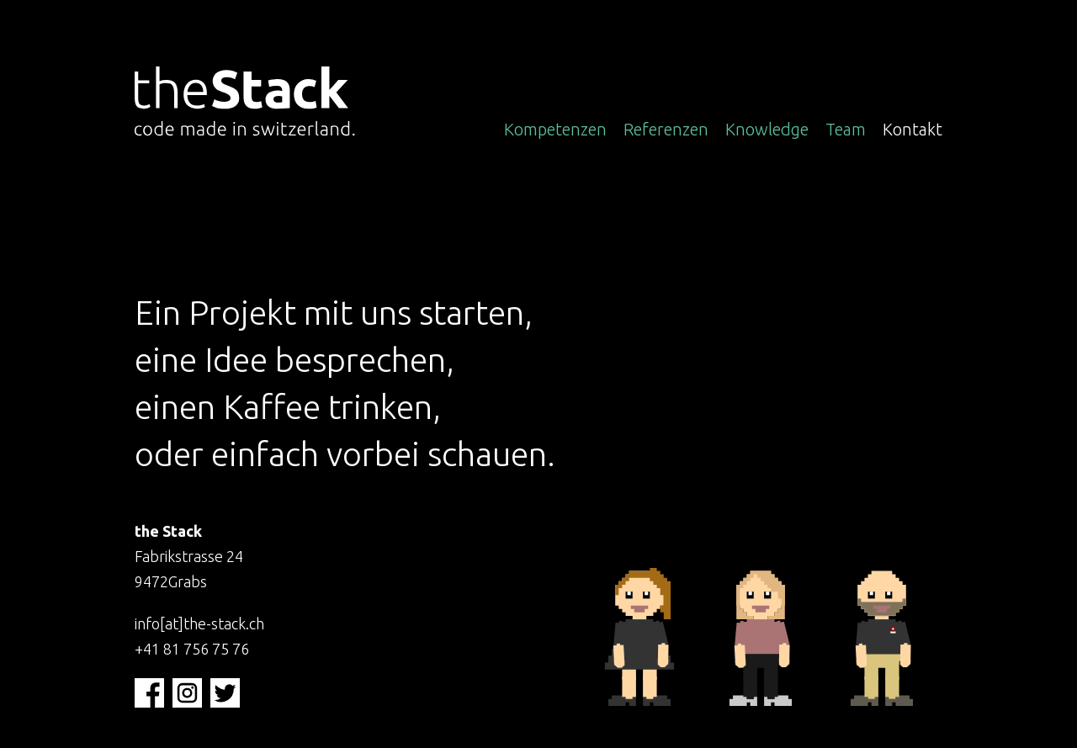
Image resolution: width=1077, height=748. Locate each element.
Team (845, 129)
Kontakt (912, 129)
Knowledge (767, 129)
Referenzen (665, 129)
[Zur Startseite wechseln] (250, 103)
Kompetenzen (555, 129)
